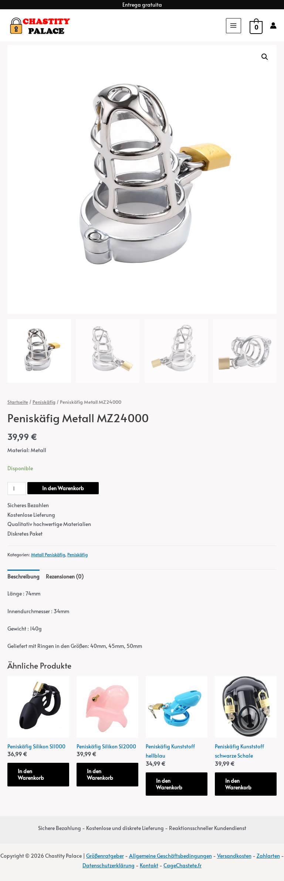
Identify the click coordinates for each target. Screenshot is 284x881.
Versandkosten (234, 855)
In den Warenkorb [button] (31, 774)
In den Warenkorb (63, 488)
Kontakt (149, 865)
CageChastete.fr (182, 865)
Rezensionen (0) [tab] (65, 576)
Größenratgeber (105, 855)
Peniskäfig (44, 402)
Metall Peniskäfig (48, 554)
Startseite (17, 402)
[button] (264, 57)
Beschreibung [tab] (23, 576)
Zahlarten (268, 855)
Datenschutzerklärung (108, 865)
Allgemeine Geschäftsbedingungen (170, 855)
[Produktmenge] (16, 488)
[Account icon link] (273, 25)
